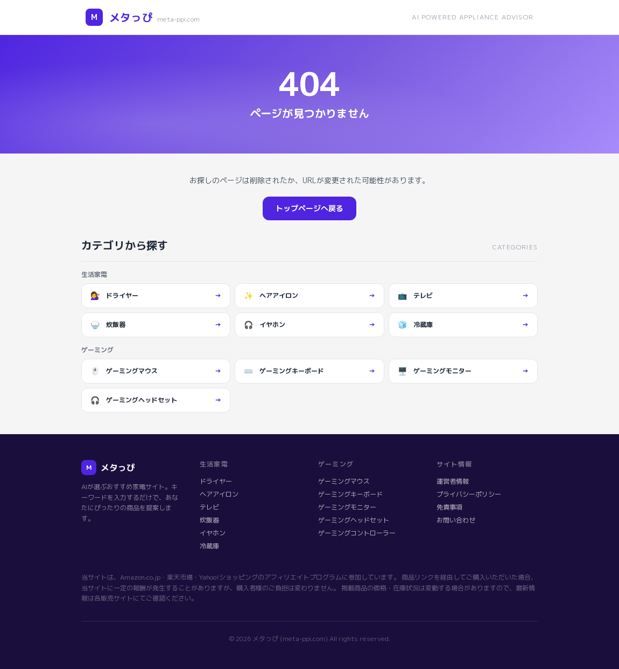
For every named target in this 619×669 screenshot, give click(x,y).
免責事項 (449, 507)
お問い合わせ (456, 520)
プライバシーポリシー (469, 494)
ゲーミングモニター (347, 507)
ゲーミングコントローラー (357, 533)
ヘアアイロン (219, 494)
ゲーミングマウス (344, 481)
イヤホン (213, 533)
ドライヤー (216, 481)
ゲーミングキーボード (350, 494)
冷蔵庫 (209, 545)
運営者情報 (453, 481)
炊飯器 (209, 520)
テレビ (209, 507)
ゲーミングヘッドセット (353, 520)
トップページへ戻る (309, 208)
